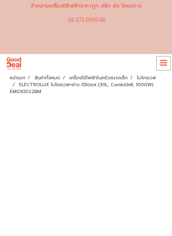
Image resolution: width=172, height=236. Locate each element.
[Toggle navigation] (163, 63)
